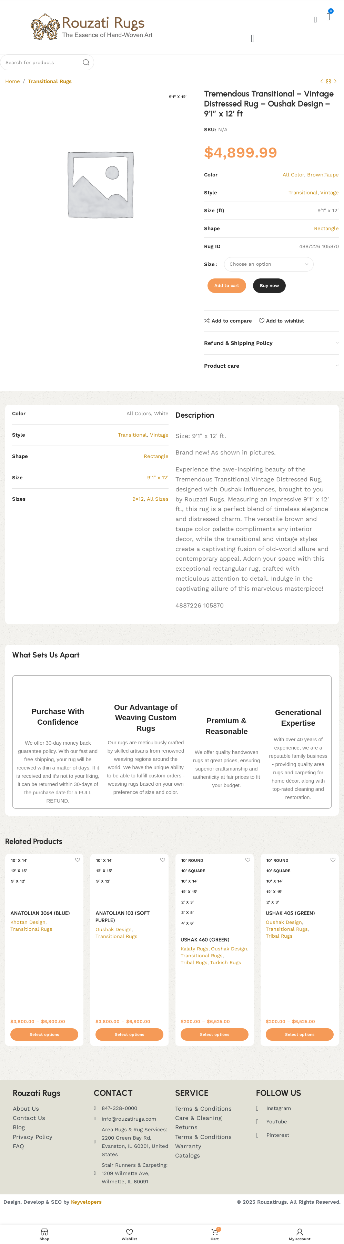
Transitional (132, 443)
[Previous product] (321, 89)
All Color (293, 183)
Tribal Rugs (194, 970)
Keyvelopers (86, 1210)
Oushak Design (113, 937)
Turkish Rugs (226, 970)
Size (209, 272)
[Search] (47, 71)
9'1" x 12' (158, 486)
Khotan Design (27, 930)
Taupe (331, 183)
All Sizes (158, 507)
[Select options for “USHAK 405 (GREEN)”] (300, 1043)
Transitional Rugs (50, 89)
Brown (315, 183)
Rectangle (156, 464)
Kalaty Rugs (195, 957)
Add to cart (226, 293)
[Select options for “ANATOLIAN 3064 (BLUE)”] (44, 1043)
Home (12, 89)
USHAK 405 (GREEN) (290, 921)
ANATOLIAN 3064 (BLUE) (40, 921)
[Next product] (335, 89)
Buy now (269, 293)
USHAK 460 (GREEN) (205, 948)
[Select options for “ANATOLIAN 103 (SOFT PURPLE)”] (129, 1043)
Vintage (329, 201)
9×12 (138, 507)
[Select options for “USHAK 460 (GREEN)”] (215, 1043)
